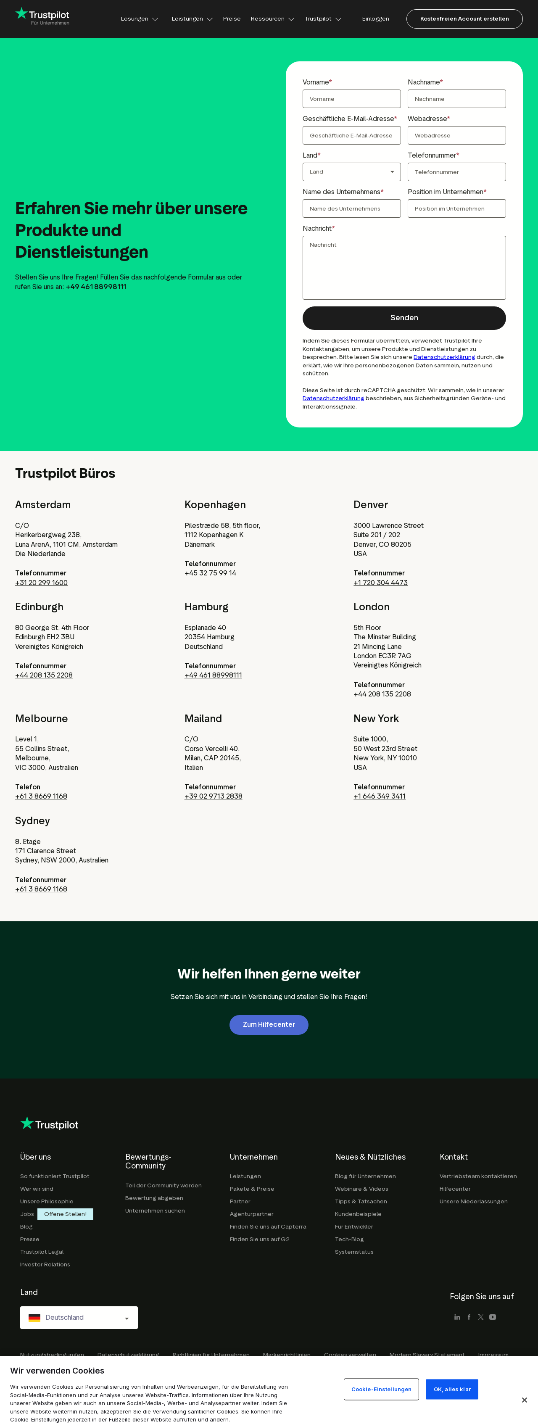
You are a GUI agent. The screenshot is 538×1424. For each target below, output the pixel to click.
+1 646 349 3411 (379, 796)
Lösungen (139, 18)
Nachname (424, 82)
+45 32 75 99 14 (210, 573)
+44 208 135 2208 (44, 675)
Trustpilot (323, 18)
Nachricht (317, 228)
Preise (232, 18)
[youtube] (492, 1318)
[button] (404, 318)
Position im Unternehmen (445, 192)
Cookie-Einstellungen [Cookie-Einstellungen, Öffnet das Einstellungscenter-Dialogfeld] (381, 1389)
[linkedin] (457, 1318)
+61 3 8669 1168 (41, 796)
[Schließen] (524, 1400)
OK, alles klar (452, 1389)
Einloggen (375, 18)
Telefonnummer (432, 155)
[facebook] (469, 1318)
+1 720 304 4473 (380, 583)
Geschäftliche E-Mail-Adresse (348, 119)
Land (310, 155)
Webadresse (427, 119)
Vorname (316, 82)
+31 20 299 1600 (41, 583)
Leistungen (192, 18)
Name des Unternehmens (341, 192)
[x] (481, 1318)
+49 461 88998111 (213, 675)
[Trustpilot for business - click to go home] (42, 19)
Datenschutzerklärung (444, 357)
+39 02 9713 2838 (214, 796)
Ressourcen (273, 18)
